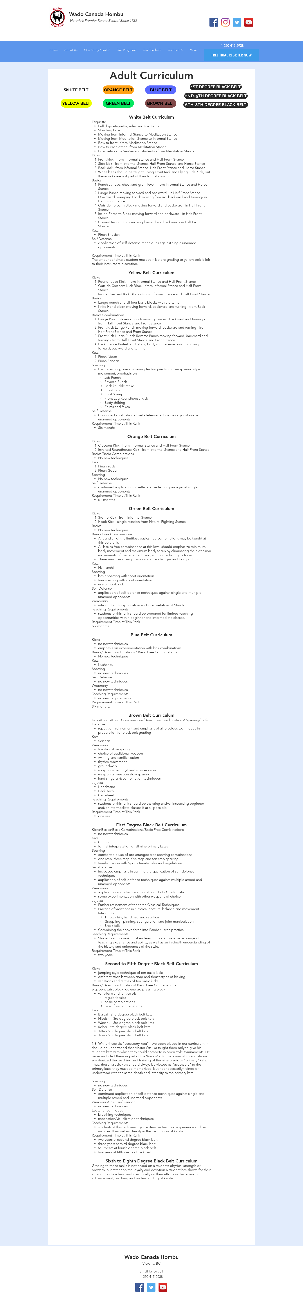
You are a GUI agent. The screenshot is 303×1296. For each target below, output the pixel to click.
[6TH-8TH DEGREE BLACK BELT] (215, 105)
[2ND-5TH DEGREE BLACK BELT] (216, 96)
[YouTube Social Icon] (248, 22)
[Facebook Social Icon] (213, 22)
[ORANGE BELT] (118, 89)
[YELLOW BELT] (76, 103)
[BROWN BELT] (160, 103)
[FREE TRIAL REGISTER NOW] (231, 55)
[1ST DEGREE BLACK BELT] (216, 87)
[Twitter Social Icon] (237, 22)
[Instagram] (225, 22)
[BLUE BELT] (160, 89)
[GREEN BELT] (118, 103)
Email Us (146, 1271)
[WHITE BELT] (76, 89)
